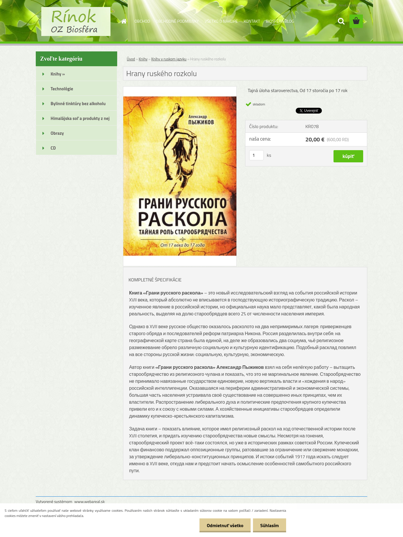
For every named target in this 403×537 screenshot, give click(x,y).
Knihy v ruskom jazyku (168, 59)
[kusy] (256, 155)
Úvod (131, 59)
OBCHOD (142, 21)
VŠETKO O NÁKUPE (221, 21)
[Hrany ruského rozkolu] (179, 88)
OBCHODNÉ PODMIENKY (177, 21)
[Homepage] (123, 21)
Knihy (143, 59)
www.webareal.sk (89, 501)
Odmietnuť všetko (225, 525)
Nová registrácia (350, 5)
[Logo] (76, 21)
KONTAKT (252, 21)
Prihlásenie (326, 5)
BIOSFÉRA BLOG (280, 21)
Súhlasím (269, 525)
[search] (341, 21)
